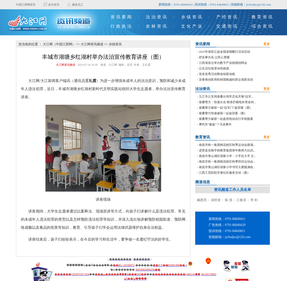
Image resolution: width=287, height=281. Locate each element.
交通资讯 (227, 26)
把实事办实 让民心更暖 (214, 57)
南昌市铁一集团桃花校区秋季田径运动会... (227, 161)
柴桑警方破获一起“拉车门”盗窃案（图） (226, 107)
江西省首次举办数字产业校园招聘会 (223, 63)
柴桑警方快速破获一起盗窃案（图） (223, 113)
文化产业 (192, 26)
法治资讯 (157, 17)
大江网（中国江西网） (59, 44)
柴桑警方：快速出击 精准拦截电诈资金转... (227, 102)
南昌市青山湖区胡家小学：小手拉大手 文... (227, 156)
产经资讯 (227, 17)
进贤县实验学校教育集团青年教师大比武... (227, 150)
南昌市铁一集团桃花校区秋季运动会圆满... (227, 145)
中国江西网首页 (25, 4)
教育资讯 (263, 17)
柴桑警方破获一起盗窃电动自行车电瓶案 (226, 119)
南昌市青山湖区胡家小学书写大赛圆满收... (227, 167)
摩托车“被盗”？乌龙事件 (215, 124)
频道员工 (77, 4)
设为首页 (53, 4)
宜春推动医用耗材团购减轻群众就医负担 (226, 79)
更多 (266, 44)
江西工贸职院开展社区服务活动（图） (224, 172)
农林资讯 (157, 26)
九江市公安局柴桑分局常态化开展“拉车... (226, 96)
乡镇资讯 (192, 17)
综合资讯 (263, 26)
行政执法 (122, 26)
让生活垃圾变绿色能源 (214, 68)
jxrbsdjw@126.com (258, 4)
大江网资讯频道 (92, 44)
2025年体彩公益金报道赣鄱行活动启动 (224, 51)
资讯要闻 (122, 17)
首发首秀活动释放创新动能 (217, 74)
